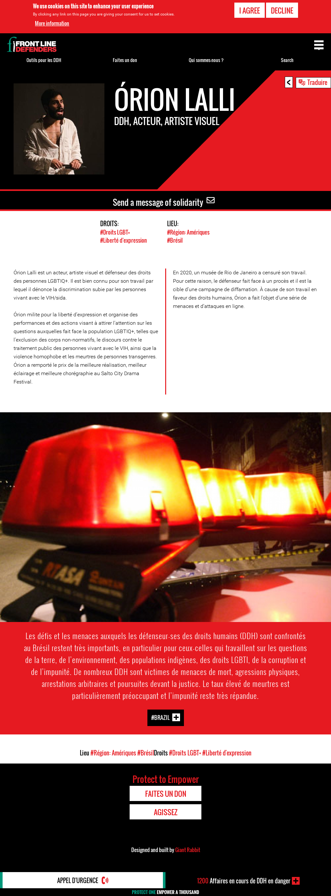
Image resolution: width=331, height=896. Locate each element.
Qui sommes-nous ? (206, 60)
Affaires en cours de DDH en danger (243, 881)
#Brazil (160, 717)
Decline (282, 10)
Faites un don (125, 60)
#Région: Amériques (188, 232)
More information (52, 23)
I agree (249, 10)
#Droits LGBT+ (115, 232)
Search (287, 60)
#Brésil (175, 240)
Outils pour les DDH (44, 60)
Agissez (165, 812)
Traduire (317, 82)
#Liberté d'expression (123, 240)
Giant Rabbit (187, 850)
